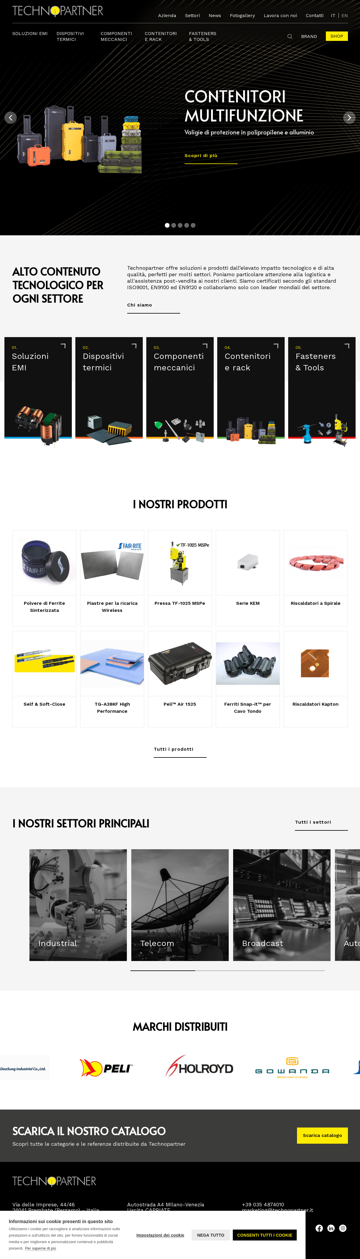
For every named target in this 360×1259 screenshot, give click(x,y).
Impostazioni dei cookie (160, 1235)
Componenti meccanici (116, 36)
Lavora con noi (280, 15)
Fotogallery (242, 15)
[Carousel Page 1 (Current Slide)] (167, 225)
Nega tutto (210, 1235)
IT (333, 15)
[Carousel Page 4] (186, 225)
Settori (192, 15)
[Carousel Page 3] (180, 225)
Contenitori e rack (161, 36)
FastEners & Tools (202, 36)
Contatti (314, 15)
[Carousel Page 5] (193, 225)
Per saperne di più (40, 1248)
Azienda (167, 15)
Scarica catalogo (322, 1135)
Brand (309, 36)
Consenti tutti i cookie (264, 1235)
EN (344, 15)
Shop (337, 36)
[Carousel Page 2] (173, 225)
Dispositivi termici (70, 36)
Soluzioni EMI (30, 33)
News (215, 15)
